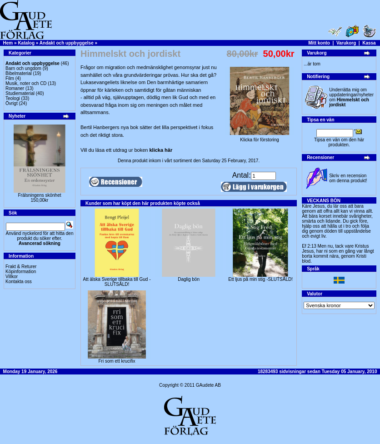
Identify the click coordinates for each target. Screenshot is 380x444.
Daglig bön (189, 279)
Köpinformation (20, 271)
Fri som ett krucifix (116, 361)
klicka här (160, 150)
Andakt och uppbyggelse (67, 42)
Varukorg (346, 42)
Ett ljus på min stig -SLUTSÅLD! (260, 279)
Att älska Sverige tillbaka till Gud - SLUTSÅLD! (117, 282)
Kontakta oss (18, 281)
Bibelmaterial (18, 73)
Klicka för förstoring (259, 137)
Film (9, 78)
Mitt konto (319, 42)
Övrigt (11, 103)
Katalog (26, 42)
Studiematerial (20, 93)
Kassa (368, 42)
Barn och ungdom (23, 68)
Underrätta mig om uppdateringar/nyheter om (351, 97)
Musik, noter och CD (26, 83)
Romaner (14, 88)
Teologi (12, 98)
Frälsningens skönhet (39, 195)
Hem (8, 42)
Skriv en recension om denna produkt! (348, 178)
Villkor (11, 276)
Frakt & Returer (20, 266)
